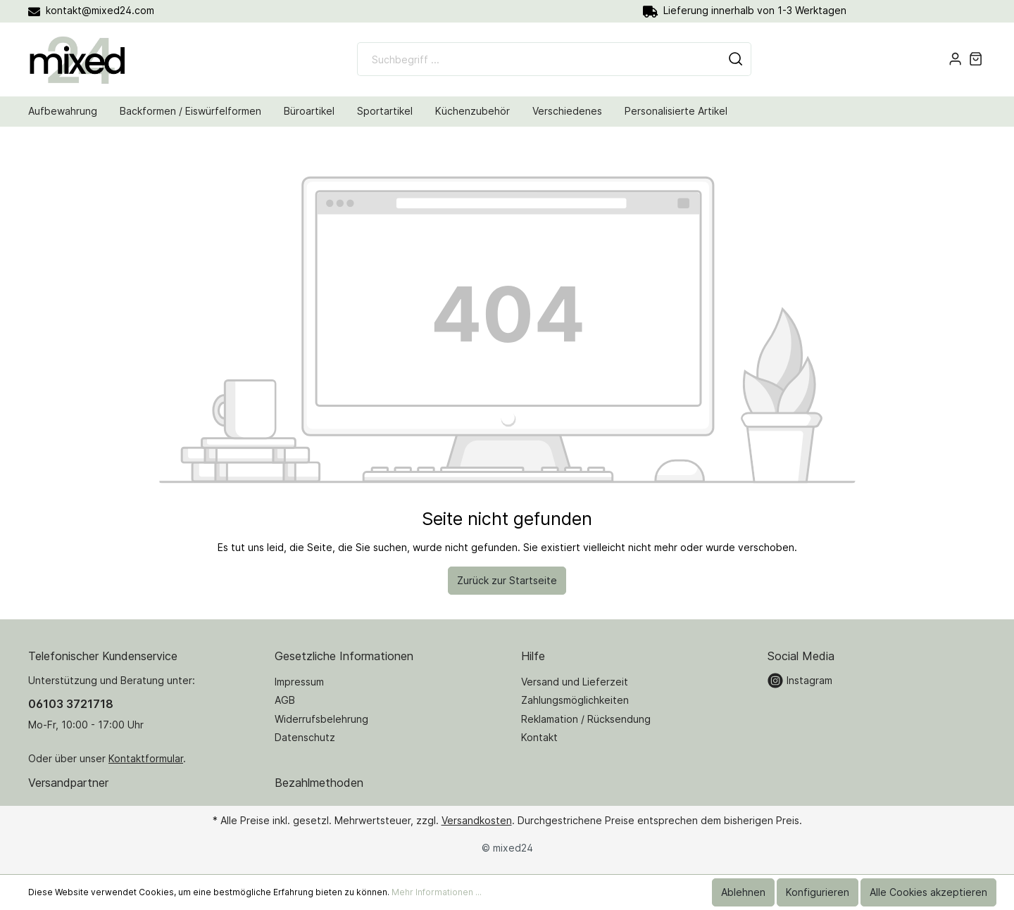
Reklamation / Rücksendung (586, 719)
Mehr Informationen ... (437, 892)
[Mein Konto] (955, 59)
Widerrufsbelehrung (321, 719)
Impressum (299, 682)
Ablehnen (743, 892)
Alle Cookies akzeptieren (928, 892)
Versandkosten (477, 820)
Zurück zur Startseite (507, 580)
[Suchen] (735, 59)
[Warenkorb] (975, 59)
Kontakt (539, 737)
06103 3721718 (70, 704)
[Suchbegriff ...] (539, 59)
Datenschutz (305, 737)
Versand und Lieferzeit (574, 682)
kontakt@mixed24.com (91, 10)
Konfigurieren (817, 892)
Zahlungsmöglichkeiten (575, 700)
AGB (285, 700)
